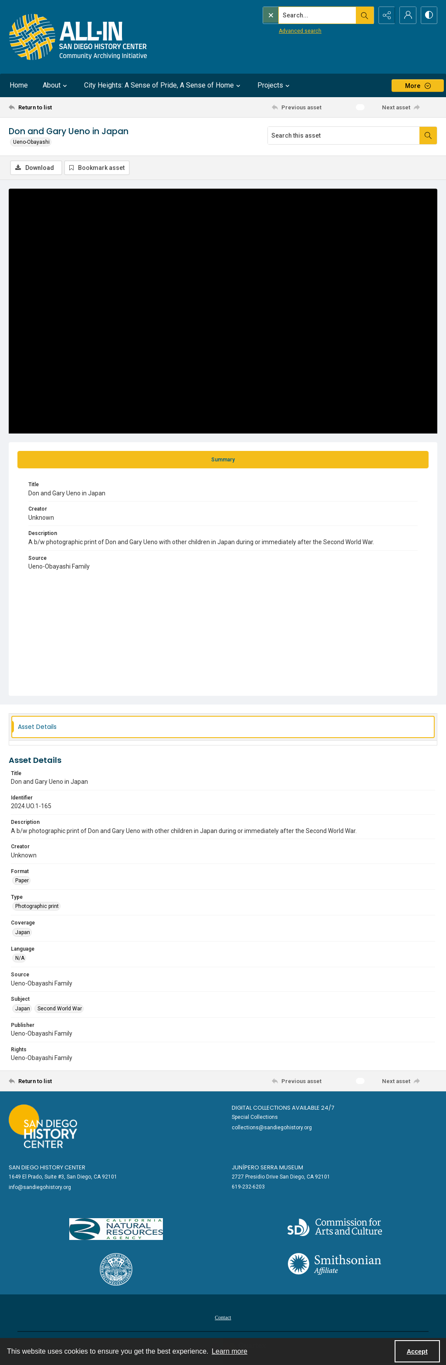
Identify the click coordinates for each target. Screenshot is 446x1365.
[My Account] (407, 15)
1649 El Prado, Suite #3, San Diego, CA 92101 (63, 1177)
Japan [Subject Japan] (22, 1009)
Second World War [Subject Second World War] (59, 1009)
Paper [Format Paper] (22, 880)
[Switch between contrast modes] (428, 15)
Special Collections (255, 1117)
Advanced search (281, 31)
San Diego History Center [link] (47, 1167)
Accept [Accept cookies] (417, 1351)
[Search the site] (299, 15)
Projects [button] (274, 85)
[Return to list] (67, 107)
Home (19, 85)
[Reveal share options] (385, 15)
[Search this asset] (343, 135)
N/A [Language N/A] (19, 958)
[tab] (223, 459)
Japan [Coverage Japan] (22, 932)
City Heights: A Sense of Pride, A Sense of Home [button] (163, 85)
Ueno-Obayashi (31, 142)
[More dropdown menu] (418, 85)
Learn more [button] (229, 1351)
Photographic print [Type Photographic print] (37, 907)
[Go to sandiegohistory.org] (43, 1126)
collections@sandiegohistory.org (272, 1128)
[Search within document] (428, 135)
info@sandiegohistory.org (40, 1187)
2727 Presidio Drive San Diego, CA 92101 (281, 1177)
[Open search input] (363, 15)
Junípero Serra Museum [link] (267, 1167)
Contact (223, 1317)
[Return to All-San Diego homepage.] (78, 37)
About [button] (56, 85)
